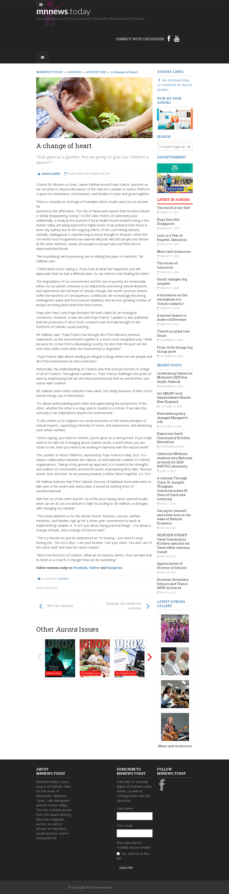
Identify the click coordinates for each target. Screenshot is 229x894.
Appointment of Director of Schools (172, 565)
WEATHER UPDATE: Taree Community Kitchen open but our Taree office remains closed (173, 543)
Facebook (80, 568)
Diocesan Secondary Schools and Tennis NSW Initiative (173, 583)
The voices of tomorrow (167, 265)
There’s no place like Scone (173, 333)
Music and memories (174, 251)
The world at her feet (173, 208)
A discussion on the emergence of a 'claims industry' (172, 299)
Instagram (114, 568)
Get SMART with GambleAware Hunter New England (174, 397)
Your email (124, 825)
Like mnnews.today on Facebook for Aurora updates (174, 85)
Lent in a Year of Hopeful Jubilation (172, 237)
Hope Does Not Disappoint (168, 221)
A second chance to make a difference (172, 317)
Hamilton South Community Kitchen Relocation (173, 437)
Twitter (94, 568)
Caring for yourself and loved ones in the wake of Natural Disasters (174, 517)
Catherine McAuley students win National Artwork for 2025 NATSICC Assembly (175, 460)
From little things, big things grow (175, 349)
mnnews (63, 11)
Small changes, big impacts (172, 281)
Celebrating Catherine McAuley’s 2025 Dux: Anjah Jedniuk (175, 377)
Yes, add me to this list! (133, 856)
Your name (125, 808)
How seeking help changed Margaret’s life (172, 417)
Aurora (63, 579)
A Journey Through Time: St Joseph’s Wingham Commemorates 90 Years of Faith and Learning (172, 488)
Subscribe (126, 867)
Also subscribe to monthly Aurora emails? (134, 845)
